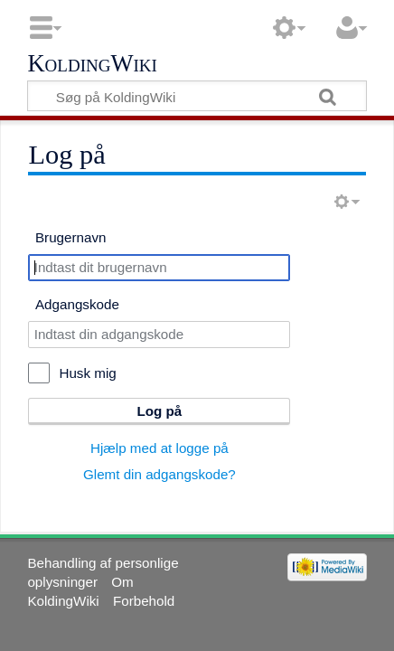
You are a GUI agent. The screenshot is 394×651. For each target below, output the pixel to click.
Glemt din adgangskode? (159, 474)
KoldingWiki (92, 64)
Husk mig (87, 373)
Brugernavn (71, 237)
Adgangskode (77, 304)
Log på (160, 411)
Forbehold (143, 601)
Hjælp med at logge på (159, 448)
